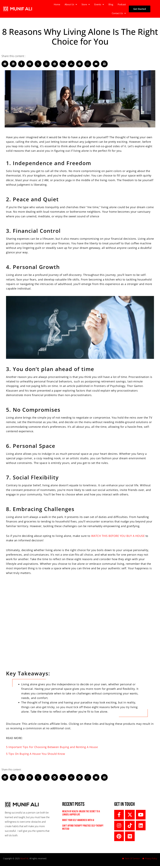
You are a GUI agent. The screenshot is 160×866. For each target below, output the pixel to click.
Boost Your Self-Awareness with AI (78, 820)
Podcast (122, 4)
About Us (71, 4)
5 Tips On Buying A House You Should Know (35, 754)
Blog (110, 4)
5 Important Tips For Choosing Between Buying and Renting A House (52, 747)
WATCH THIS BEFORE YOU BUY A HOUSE (118, 536)
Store (86, 4)
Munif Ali (24, 858)
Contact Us (119, 13)
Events (99, 4)
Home (57, 4)
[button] (70, 4)
